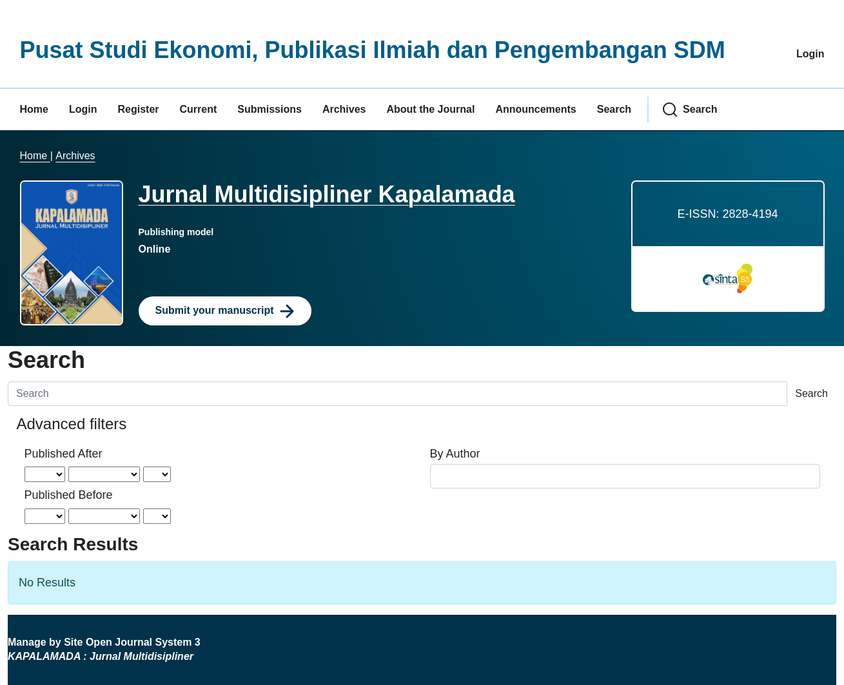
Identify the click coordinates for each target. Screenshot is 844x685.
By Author (455, 453)
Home (34, 109)
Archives (344, 109)
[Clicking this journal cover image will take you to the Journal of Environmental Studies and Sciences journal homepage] (71, 252)
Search (614, 109)
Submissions (269, 109)
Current (198, 109)
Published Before (69, 494)
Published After (64, 453)
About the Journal (430, 109)
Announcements (535, 109)
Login (810, 53)
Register (138, 109)
